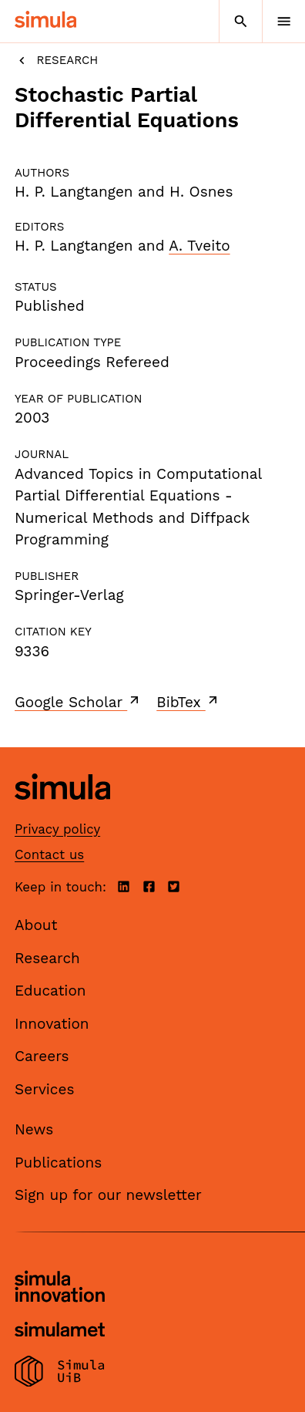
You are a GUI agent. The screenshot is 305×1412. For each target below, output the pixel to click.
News (34, 1129)
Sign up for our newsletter (108, 1195)
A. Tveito (199, 245)
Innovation (52, 1024)
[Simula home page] (62, 812)
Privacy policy (57, 829)
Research (56, 60)
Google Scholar (78, 702)
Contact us (49, 854)
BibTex (188, 702)
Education (50, 990)
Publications (58, 1162)
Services (44, 1089)
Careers (42, 1056)
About (36, 925)
